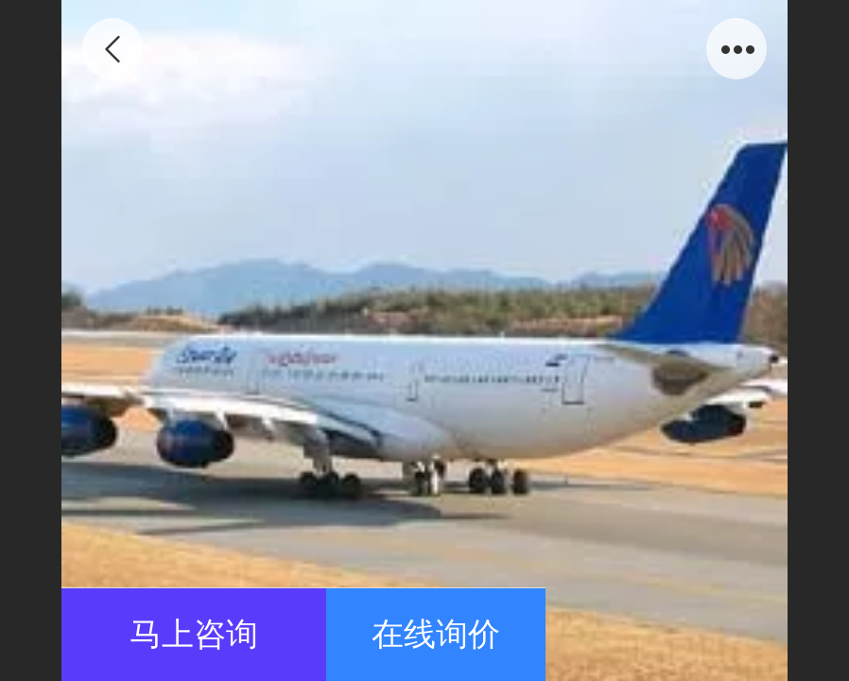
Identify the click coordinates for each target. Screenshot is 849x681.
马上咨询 (194, 634)
